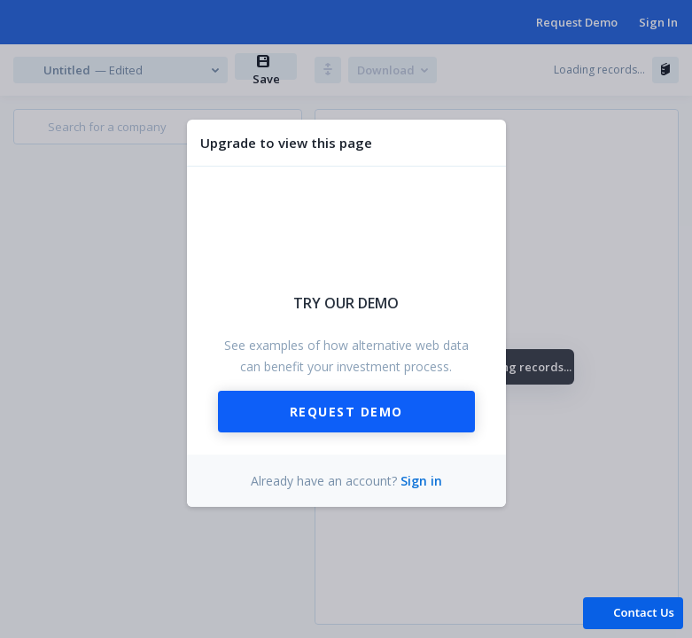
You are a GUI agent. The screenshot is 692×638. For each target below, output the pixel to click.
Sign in (421, 480)
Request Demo (346, 411)
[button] (633, 611)
